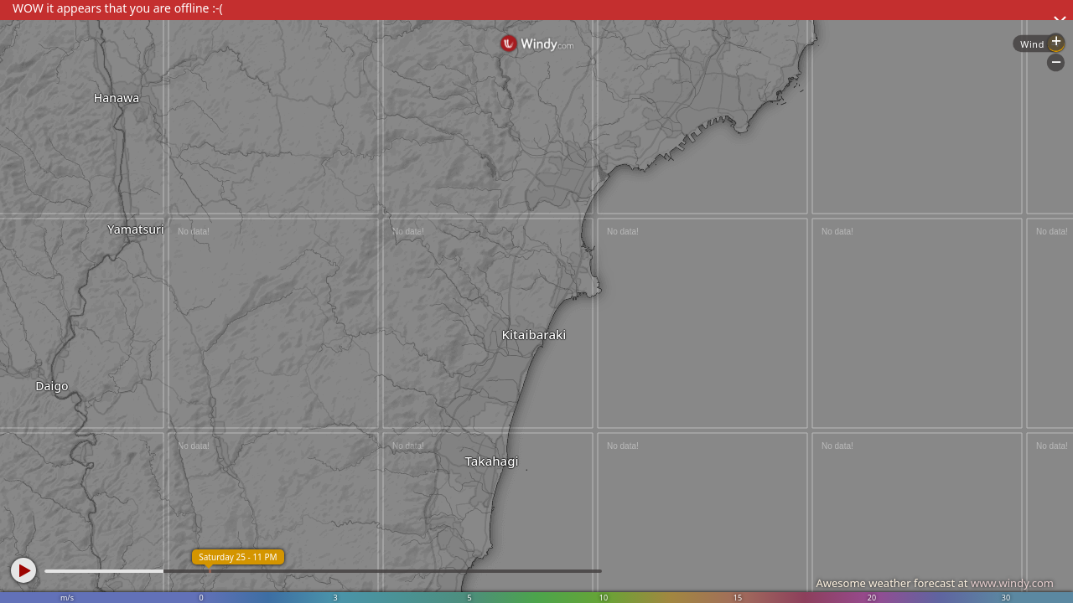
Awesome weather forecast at (935, 582)
